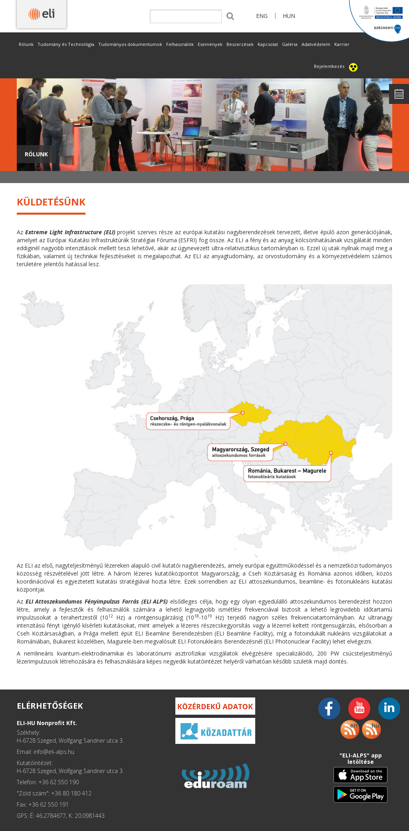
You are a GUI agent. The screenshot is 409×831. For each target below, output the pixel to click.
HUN (289, 16)
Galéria (290, 44)
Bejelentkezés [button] (329, 66)
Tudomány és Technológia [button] (66, 44)
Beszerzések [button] (240, 44)
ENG (262, 16)
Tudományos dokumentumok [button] (130, 44)
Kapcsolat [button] (268, 44)
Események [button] (210, 44)
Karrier (341, 44)
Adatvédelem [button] (316, 44)
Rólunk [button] (26, 44)
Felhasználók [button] (180, 44)
